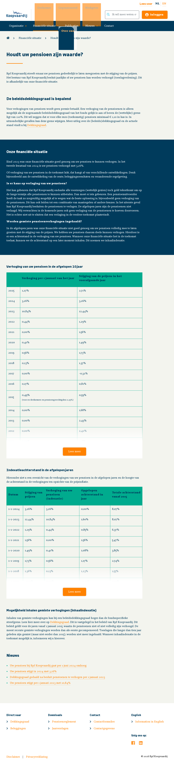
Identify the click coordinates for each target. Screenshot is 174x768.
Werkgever (89, 8)
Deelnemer (41, 8)
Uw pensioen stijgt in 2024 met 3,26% (33, 671)
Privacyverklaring (37, 757)
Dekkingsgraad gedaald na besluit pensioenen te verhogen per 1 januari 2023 (57, 677)
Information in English (149, 721)
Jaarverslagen (60, 728)
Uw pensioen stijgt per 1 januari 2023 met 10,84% (40, 683)
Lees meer (74, 451)
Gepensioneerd (65, 8)
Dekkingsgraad (36, 125)
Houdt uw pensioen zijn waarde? (70, 38)
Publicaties (72, 26)
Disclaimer (13, 757)
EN (164, 3)
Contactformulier (104, 721)
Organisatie (16, 26)
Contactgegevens (104, 728)
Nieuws (90, 26)
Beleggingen (18, 728)
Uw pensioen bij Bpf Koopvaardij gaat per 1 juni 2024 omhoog (48, 665)
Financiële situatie (44, 26)
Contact (109, 26)
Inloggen (156, 14)
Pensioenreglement (64, 721)
